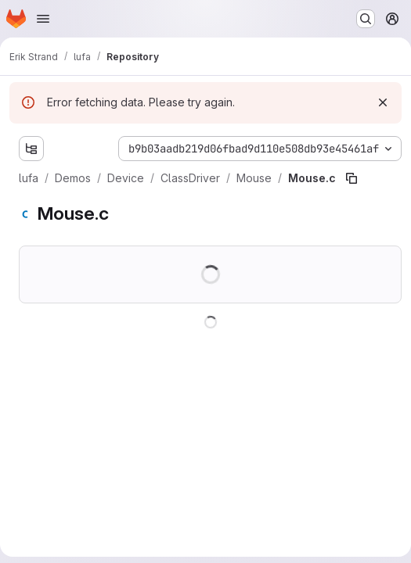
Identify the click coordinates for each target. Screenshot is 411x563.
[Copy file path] (351, 178)
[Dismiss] (382, 102)
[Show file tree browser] (31, 148)
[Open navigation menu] (43, 18)
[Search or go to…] (365, 18)
